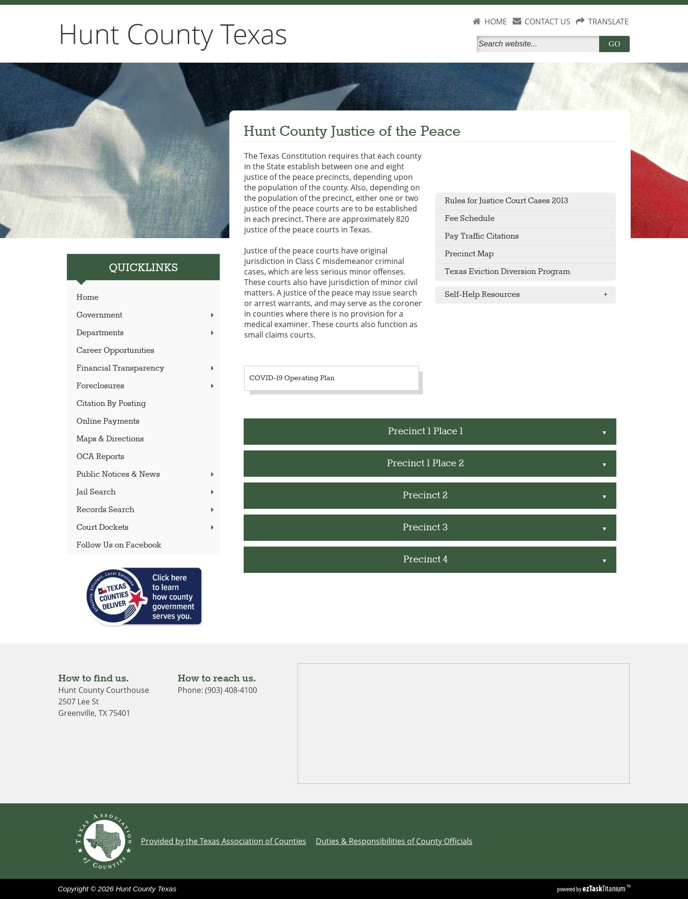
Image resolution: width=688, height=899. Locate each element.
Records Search (146, 510)
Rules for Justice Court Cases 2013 (506, 201)
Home (87, 298)
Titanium (604, 888)
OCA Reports (100, 457)
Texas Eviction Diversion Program (507, 272)
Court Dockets (146, 528)
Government (146, 315)
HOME (495, 21)
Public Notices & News (146, 475)
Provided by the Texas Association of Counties (223, 841)
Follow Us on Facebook (118, 545)
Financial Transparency (146, 368)
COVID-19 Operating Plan (291, 378)
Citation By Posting (111, 404)
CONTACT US (547, 21)
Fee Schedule (469, 219)
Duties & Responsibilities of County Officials (394, 841)
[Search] (540, 44)
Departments (146, 333)
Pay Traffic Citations (482, 236)
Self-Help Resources (529, 295)
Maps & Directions (110, 439)
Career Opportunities (115, 351)
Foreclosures (146, 386)
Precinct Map (469, 254)
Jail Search (146, 492)
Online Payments (108, 422)
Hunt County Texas (173, 33)
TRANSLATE (608, 21)
